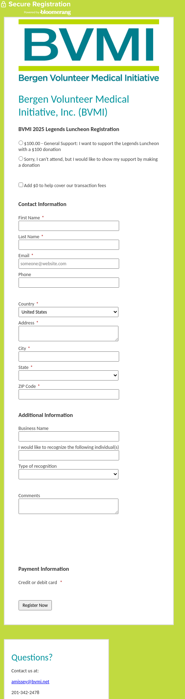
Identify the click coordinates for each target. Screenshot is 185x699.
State (26, 367)
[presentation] (72, 541)
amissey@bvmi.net (30, 682)
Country (29, 304)
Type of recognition (38, 466)
